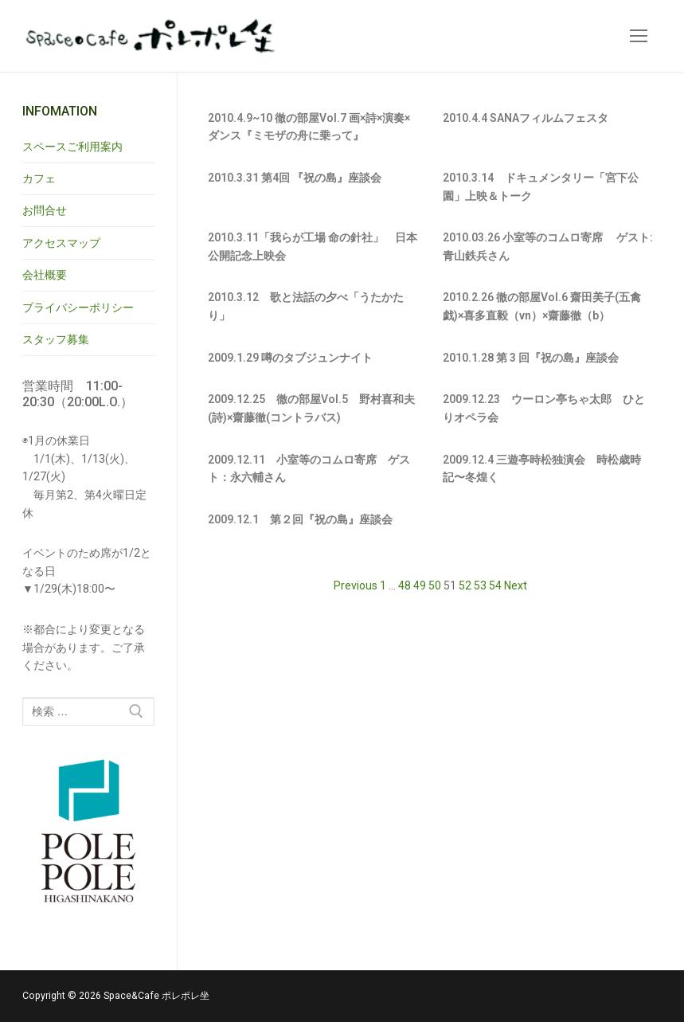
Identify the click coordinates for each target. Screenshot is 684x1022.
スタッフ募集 (55, 339)
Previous (355, 585)
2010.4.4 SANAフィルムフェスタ (525, 118)
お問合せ (44, 210)
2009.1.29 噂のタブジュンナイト (290, 357)
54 (495, 585)
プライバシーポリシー (78, 307)
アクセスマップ (61, 243)
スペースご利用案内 (72, 146)
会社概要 (44, 274)
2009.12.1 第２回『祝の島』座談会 (300, 519)
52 (465, 585)
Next (515, 585)
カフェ (39, 178)
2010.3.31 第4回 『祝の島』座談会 (294, 177)
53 (480, 585)
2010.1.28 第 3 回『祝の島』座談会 (531, 357)
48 (404, 585)
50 (434, 585)
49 (419, 585)
